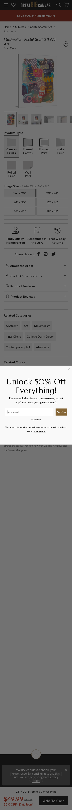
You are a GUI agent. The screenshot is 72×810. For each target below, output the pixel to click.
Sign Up (61, 411)
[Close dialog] (68, 369)
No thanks (36, 419)
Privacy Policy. (39, 431)
